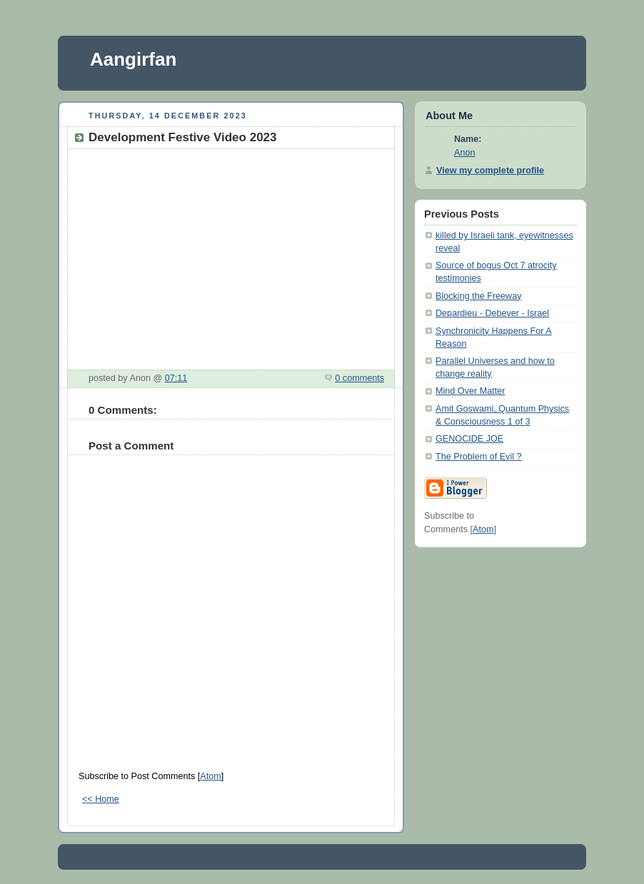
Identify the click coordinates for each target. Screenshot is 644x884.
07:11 (176, 378)
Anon (464, 153)
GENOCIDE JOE (469, 439)
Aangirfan (133, 59)
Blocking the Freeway (479, 296)
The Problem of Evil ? (479, 457)
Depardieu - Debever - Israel (492, 313)
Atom (210, 776)
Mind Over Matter (470, 391)
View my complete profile (490, 171)
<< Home (100, 799)
